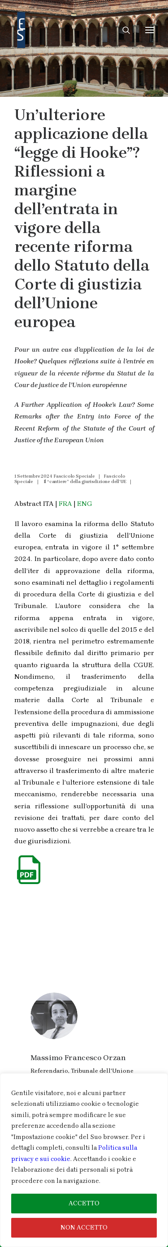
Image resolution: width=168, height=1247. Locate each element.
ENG (84, 504)
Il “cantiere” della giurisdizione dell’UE (84, 481)
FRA (65, 504)
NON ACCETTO (84, 1227)
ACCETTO (84, 1203)
